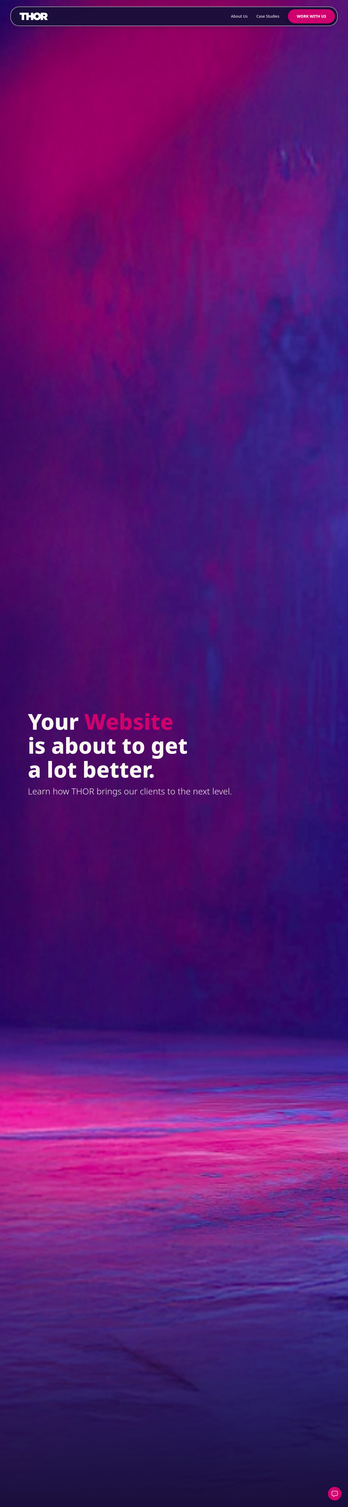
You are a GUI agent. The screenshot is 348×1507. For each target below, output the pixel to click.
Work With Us (311, 16)
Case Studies (267, 16)
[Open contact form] (334, 1493)
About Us (239, 16)
